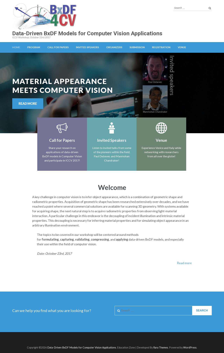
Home (16, 47)
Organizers (114, 47)
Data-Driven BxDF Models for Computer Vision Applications (87, 33)
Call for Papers (58, 47)
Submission (137, 47)
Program (33, 47)
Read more (184, 263)
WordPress (190, 347)
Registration (161, 47)
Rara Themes (160, 347)
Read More (28, 103)
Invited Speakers (87, 47)
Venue (182, 47)
